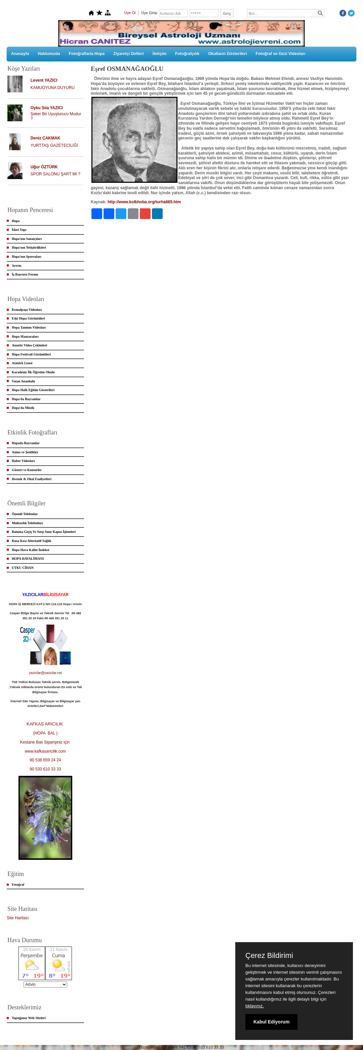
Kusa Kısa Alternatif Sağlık (31, 541)
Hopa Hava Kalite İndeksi (30, 550)
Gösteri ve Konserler (27, 470)
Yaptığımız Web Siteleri (29, 1018)
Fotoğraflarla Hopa (87, 53)
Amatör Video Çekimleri (29, 345)
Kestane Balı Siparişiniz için (45, 742)
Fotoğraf (18, 884)
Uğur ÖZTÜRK (44, 167)
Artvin (16, 265)
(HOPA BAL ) (45, 733)
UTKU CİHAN (23, 568)
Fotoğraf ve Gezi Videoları (281, 53)
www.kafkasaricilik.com (45, 751)
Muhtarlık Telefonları (27, 523)
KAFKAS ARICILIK (45, 723)
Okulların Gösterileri (227, 53)
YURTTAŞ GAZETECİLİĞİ (54, 145)
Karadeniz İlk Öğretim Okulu (33, 372)
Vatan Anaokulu (23, 381)
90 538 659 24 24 (45, 760)
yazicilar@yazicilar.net (45, 673)
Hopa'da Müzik (23, 408)
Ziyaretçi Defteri (128, 53)
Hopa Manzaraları (25, 336)
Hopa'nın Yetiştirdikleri (29, 247)
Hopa (15, 221)
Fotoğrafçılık (187, 53)
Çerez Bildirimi (269, 955)
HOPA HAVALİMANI (28, 558)
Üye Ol (130, 13)
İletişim (159, 53)
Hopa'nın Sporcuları (26, 256)
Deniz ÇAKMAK (46, 138)
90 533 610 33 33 (45, 769)
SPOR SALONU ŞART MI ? (55, 174)
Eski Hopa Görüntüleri (28, 318)
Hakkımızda (49, 53)
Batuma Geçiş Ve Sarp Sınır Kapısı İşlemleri (44, 532)
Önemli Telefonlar (25, 514)
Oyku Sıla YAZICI (47, 108)
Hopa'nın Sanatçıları (27, 239)
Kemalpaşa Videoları (27, 309)
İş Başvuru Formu (25, 274)
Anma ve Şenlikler (25, 452)
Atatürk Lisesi (22, 363)
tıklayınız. (254, 1005)
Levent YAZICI (44, 80)
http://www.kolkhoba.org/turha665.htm (144, 202)
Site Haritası (18, 918)
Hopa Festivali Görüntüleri (31, 354)
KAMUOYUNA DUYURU (53, 87)
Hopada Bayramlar (26, 443)
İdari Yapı (19, 230)
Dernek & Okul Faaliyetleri (31, 479)
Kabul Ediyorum (271, 1021)
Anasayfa (20, 53)
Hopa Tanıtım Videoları (29, 327)
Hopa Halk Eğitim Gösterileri (33, 390)
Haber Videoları (23, 461)
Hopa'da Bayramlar (26, 399)
